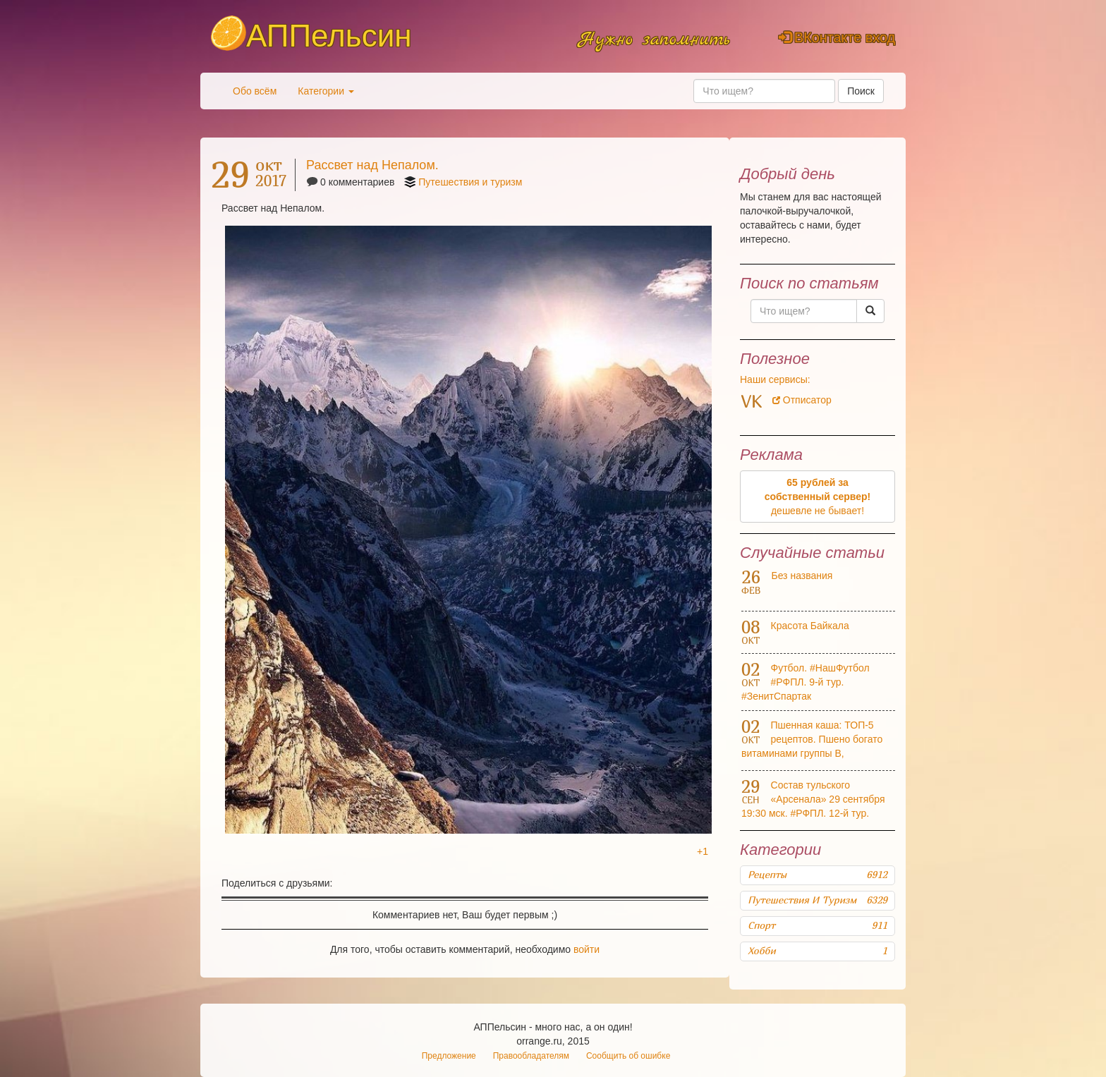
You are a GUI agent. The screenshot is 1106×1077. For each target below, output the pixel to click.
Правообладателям (531, 1056)
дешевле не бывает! (818, 496)
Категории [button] (326, 91)
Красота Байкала (810, 625)
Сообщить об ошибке (628, 1056)
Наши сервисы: (775, 379)
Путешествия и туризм (470, 182)
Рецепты (817, 875)
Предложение (449, 1056)
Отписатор (802, 400)
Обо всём (254, 91)
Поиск (861, 91)
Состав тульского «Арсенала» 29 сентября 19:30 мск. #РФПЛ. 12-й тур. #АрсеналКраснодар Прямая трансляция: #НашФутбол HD (813, 813)
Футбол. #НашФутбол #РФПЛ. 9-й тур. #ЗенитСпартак (805, 682)
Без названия (801, 575)
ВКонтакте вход (837, 37)
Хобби (817, 951)
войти (586, 949)
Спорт (817, 925)
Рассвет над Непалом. (372, 165)
